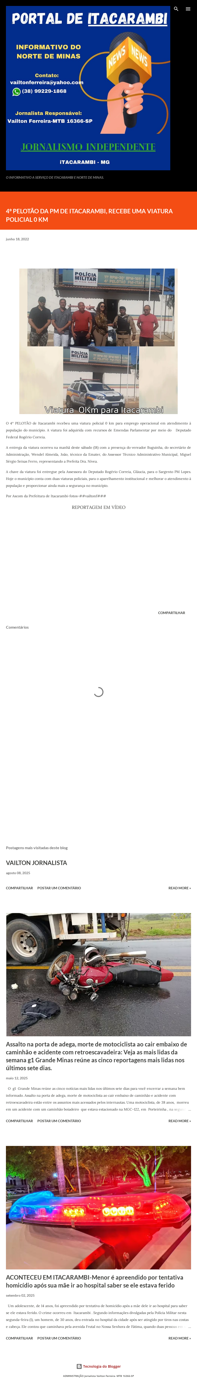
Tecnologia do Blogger (98, 1366)
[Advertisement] (98, 794)
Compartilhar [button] (171, 613)
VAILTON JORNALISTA (36, 862)
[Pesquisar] (176, 9)
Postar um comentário (59, 888)
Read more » (180, 888)
